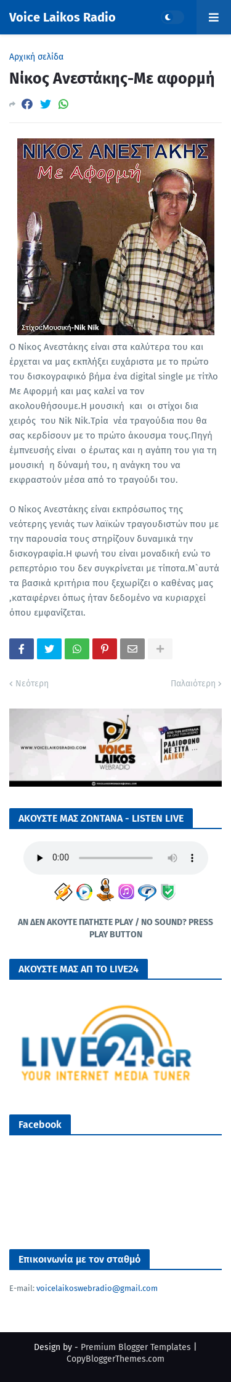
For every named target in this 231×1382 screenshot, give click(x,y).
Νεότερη (32, 683)
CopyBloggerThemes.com (115, 1359)
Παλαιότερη (193, 683)
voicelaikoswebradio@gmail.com (97, 1288)
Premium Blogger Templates (136, 1347)
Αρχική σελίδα (36, 57)
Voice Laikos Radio (62, 17)
